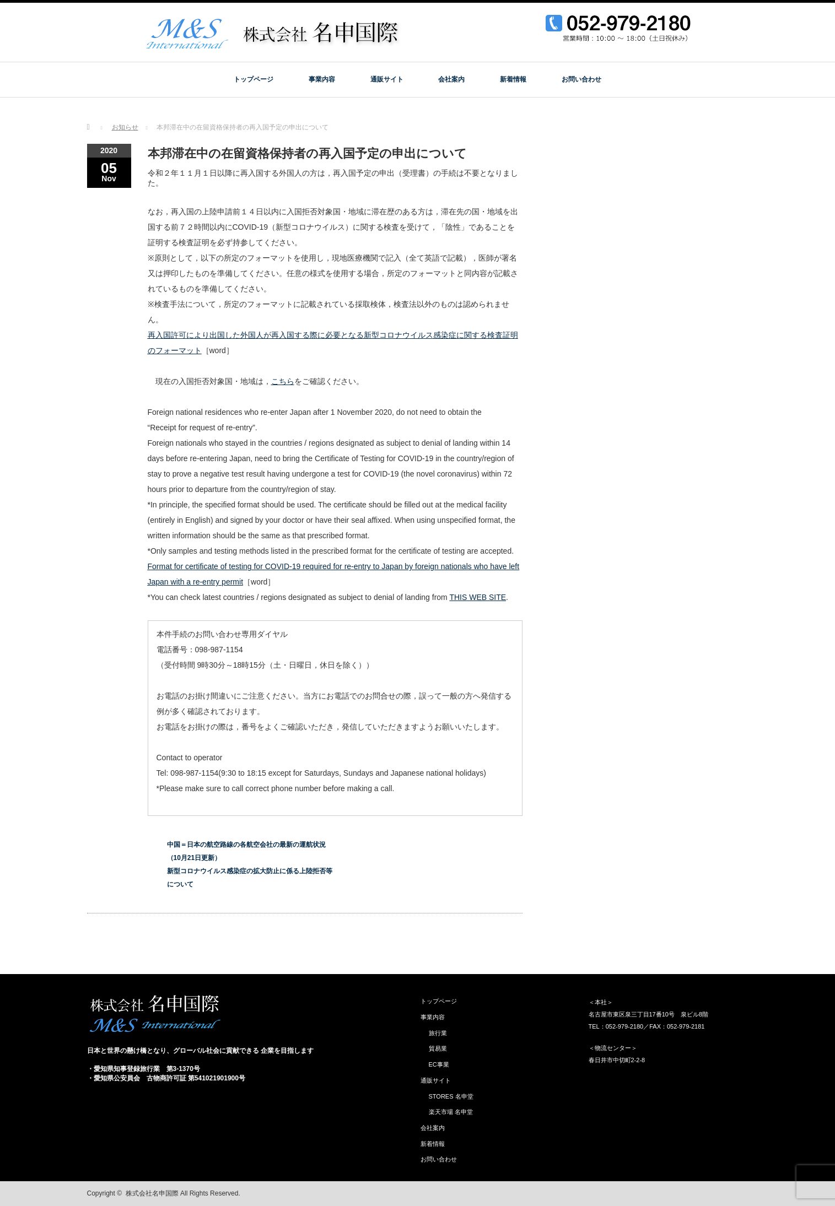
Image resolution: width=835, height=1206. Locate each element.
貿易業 (438, 1048)
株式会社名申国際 (152, 1193)
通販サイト (386, 79)
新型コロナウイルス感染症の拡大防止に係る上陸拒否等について (249, 877)
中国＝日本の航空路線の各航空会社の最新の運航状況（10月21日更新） (246, 851)
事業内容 (322, 79)
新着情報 (513, 79)
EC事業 (439, 1064)
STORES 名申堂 (451, 1096)
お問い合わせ (581, 79)
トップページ (253, 79)
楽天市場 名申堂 (451, 1111)
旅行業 (438, 1033)
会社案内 (451, 79)
